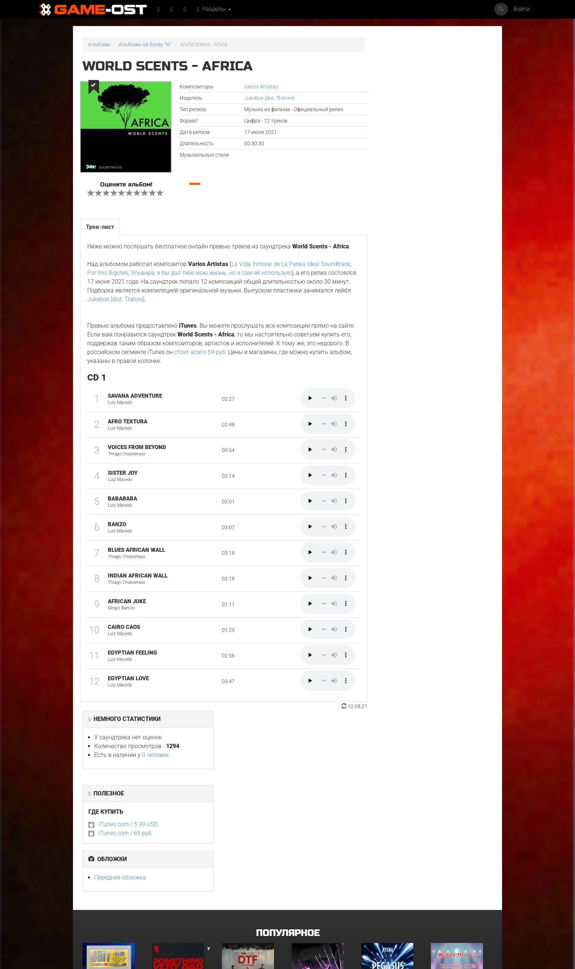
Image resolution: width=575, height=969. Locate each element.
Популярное (287, 749)
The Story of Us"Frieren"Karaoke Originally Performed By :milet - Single (460, 824)
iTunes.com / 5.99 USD (406, 150)
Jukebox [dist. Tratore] (263, 98)
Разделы (214, 9)
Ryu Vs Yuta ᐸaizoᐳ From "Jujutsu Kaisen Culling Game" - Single (321, 821)
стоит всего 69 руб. (234, 357)
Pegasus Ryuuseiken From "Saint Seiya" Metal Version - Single (390, 821)
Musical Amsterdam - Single (387, 897)
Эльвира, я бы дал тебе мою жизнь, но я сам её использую (242, 278)
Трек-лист (100, 223)
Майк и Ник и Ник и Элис (111, 894)
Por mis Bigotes (139, 278)
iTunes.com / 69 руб (403, 159)
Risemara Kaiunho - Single (314, 897)
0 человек (434, 81)
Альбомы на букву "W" (145, 44)
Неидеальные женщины (181, 894)
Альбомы (99, 44)
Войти (521, 9)
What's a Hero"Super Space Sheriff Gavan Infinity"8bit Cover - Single (107, 824)
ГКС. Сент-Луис (240, 816)
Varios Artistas (254, 87)
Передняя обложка (399, 203)
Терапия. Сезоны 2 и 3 (247, 894)
